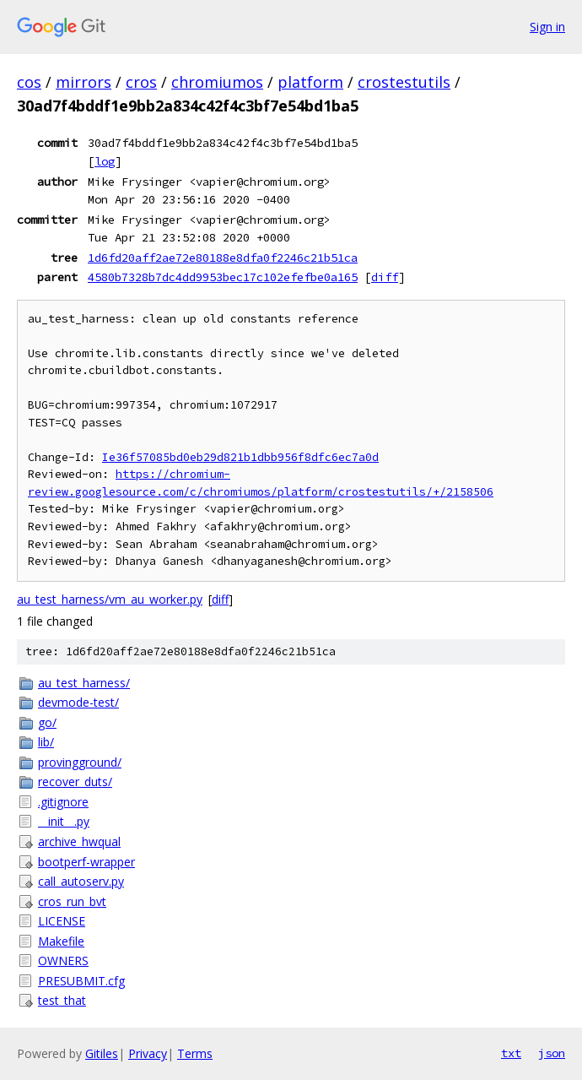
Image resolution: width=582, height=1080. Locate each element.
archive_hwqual (79, 841)
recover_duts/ (75, 781)
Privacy (147, 1053)
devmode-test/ (78, 702)
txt (511, 1053)
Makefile (61, 941)
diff (384, 277)
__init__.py (63, 821)
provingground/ (79, 762)
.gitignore (63, 802)
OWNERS (63, 960)
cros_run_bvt (72, 901)
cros (141, 82)
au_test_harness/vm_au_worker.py (109, 599)
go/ (47, 722)
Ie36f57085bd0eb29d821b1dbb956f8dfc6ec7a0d (240, 457)
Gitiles (101, 1053)
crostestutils (404, 82)
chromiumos (217, 82)
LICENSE (61, 921)
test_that (62, 1000)
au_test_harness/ (84, 683)
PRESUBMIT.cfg (81, 981)
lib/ (46, 742)
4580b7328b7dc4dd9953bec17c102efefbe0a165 (223, 277)
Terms (195, 1053)
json (551, 1053)
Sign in (547, 27)
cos (29, 82)
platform (310, 82)
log (104, 161)
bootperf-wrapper (86, 862)
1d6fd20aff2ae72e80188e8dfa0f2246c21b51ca (223, 257)
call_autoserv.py (81, 881)
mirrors (83, 82)
